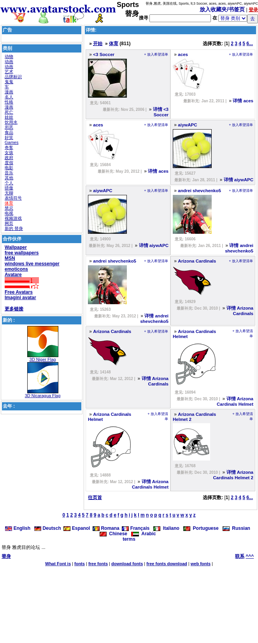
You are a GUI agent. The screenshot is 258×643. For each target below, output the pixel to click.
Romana (106, 528)
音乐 (9, 172)
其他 (9, 177)
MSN (10, 258)
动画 (9, 61)
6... (249, 43)
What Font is (58, 563)
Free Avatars (19, 292)
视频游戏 (13, 218)
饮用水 (11, 122)
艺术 (9, 71)
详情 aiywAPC (238, 179)
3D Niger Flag (43, 359)
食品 (9, 132)
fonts (79, 563)
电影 (9, 167)
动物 (9, 56)
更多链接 (14, 309)
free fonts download (166, 563)
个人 (9, 182)
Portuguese (201, 528)
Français (135, 528)
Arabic (143, 533)
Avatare (13, 274)
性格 (9, 102)
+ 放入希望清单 (156, 54)
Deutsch (47, 528)
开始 (97, 43)
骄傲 (9, 188)
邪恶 (9, 127)
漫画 (9, 91)
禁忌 (9, 208)
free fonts (98, 563)
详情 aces (243, 100)
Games (11, 142)
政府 (9, 157)
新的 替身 (14, 228)
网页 (9, 223)
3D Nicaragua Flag (43, 395)
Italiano (166, 528)
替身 (6, 556)
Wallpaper (16, 247)
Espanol (76, 528)
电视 (9, 213)
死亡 (9, 112)
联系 (239, 556)
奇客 (9, 147)
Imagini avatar (20, 297)
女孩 (9, 152)
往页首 (95, 497)
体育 (9, 203)
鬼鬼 (9, 81)
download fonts (127, 563)
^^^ (250, 556)
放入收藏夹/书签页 (222, 9)
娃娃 (9, 117)
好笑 (9, 137)
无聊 (9, 193)
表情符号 (13, 198)
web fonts (201, 563)
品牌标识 (13, 76)
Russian (236, 528)
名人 (9, 97)
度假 (9, 162)
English (18, 528)
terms (129, 539)
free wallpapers (22, 253)
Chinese (113, 533)
